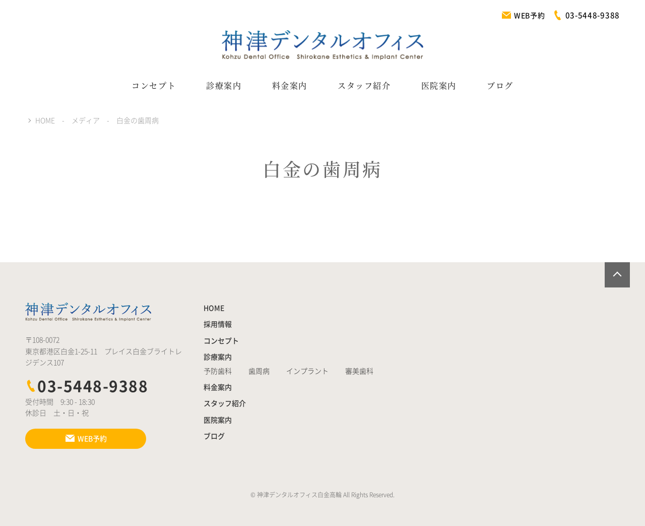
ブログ (500, 85)
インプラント (307, 371)
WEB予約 (523, 15)
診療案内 (223, 85)
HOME (214, 308)
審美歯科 (359, 371)
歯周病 (259, 371)
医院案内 (439, 85)
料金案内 (289, 85)
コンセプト (154, 85)
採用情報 (218, 324)
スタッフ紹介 (364, 85)
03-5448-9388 (86, 386)
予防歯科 (218, 371)
